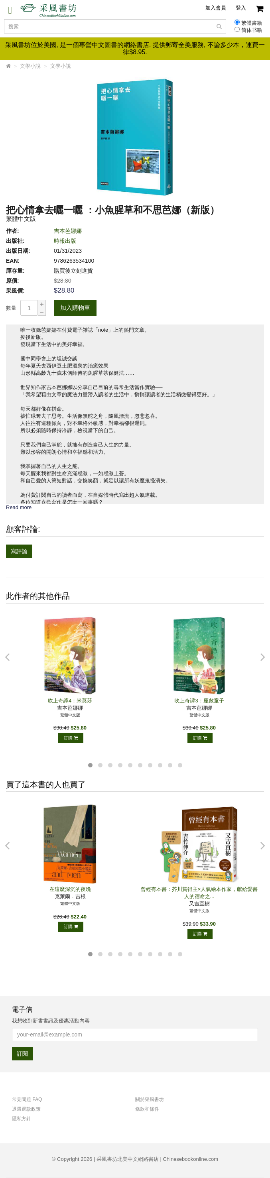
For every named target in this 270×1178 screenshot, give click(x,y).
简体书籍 (251, 30)
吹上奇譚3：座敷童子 (199, 701)
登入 (241, 8)
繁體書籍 (251, 23)
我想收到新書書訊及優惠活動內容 (51, 1021)
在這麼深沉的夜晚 (70, 889)
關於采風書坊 (149, 1099)
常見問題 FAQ (27, 1099)
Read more (19, 507)
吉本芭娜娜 (68, 231)
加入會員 (215, 8)
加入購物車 (75, 307)
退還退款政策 (26, 1109)
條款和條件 (147, 1109)
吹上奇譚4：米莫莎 (70, 701)
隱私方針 (21, 1118)
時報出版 (65, 241)
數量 (11, 308)
